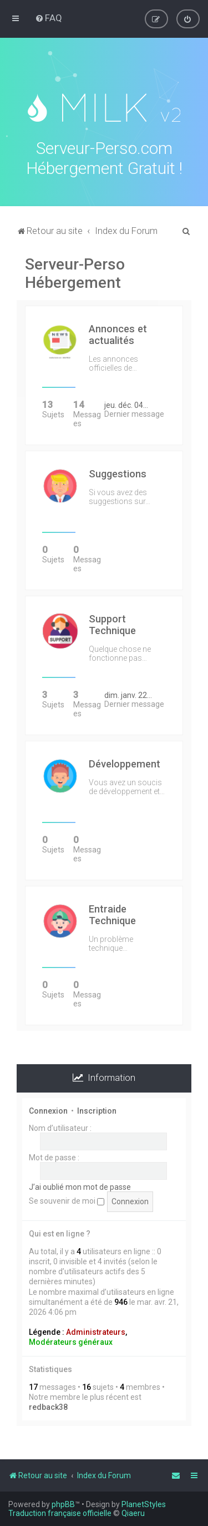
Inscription (96, 1109)
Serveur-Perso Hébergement (75, 271)
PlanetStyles (143, 1504)
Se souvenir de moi (66, 1199)
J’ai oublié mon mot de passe (80, 1185)
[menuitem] (48, 17)
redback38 (48, 1405)
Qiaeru (133, 1513)
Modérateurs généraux (71, 1340)
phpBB (63, 1504)
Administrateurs (95, 1330)
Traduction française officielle (59, 1513)
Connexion (48, 1109)
